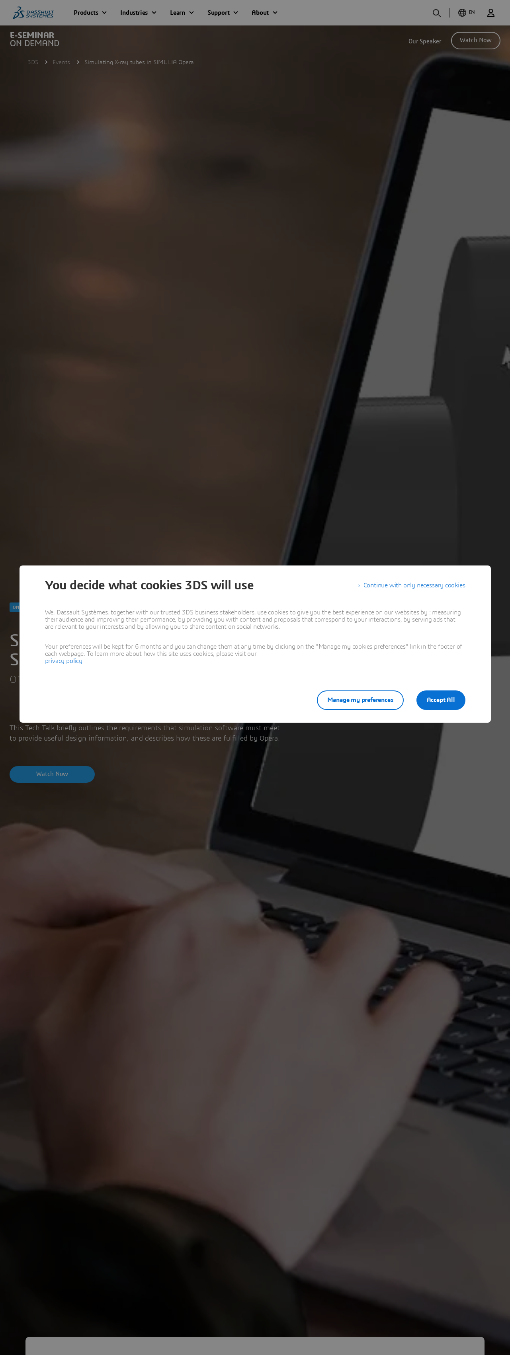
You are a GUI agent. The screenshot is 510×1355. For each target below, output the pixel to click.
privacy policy (63, 661)
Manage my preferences (360, 700)
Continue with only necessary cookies (414, 585)
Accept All (441, 700)
